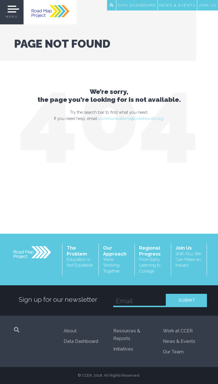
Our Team (173, 352)
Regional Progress (153, 259)
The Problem (80, 256)
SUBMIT (187, 300)
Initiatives (123, 349)
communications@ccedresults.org (130, 118)
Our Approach (117, 259)
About (70, 331)
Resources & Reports (126, 334)
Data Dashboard (137, 5)
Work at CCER (178, 331)
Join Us (208, 5)
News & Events (177, 5)
